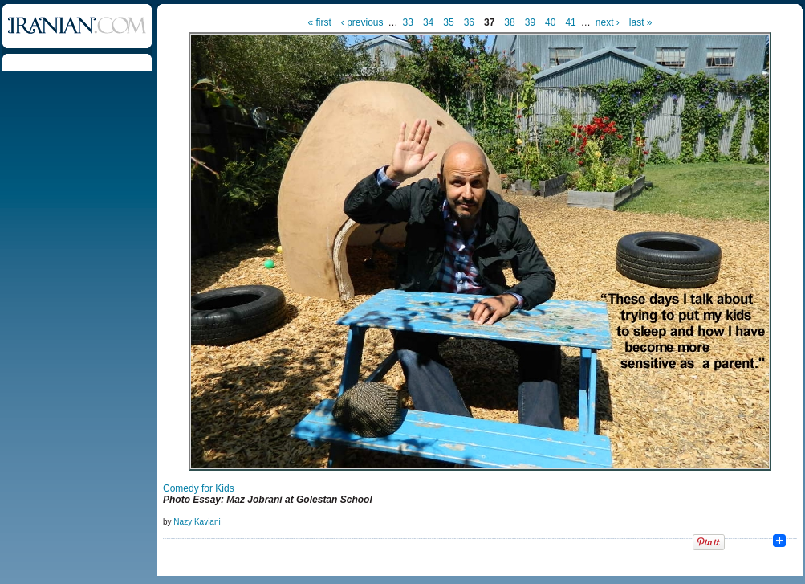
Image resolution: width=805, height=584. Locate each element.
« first (319, 22)
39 (530, 22)
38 (509, 22)
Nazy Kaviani (196, 521)
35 (448, 22)
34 (428, 22)
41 (570, 22)
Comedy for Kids (198, 488)
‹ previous (362, 22)
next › (608, 22)
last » (641, 22)
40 (550, 22)
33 (408, 22)
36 (469, 22)
